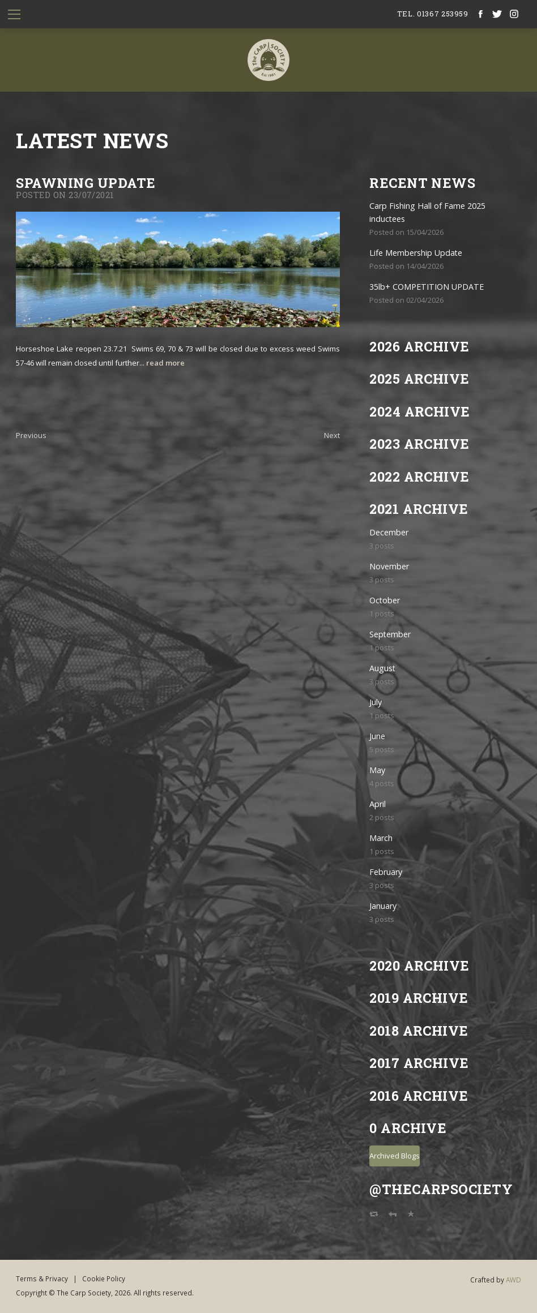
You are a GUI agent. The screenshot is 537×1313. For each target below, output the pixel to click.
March (381, 838)
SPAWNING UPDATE (85, 182)
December (388, 532)
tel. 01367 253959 (432, 13)
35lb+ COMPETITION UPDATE (426, 286)
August (382, 668)
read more (165, 363)
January (383, 905)
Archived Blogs (394, 1156)
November (389, 566)
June (377, 736)
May (377, 770)
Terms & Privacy (42, 1278)
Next (332, 435)
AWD (513, 1279)
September (390, 634)
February (385, 871)
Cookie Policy (103, 1278)
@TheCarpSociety (441, 1189)
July (375, 702)
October (384, 600)
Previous (31, 435)
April (377, 804)
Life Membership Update (415, 252)
